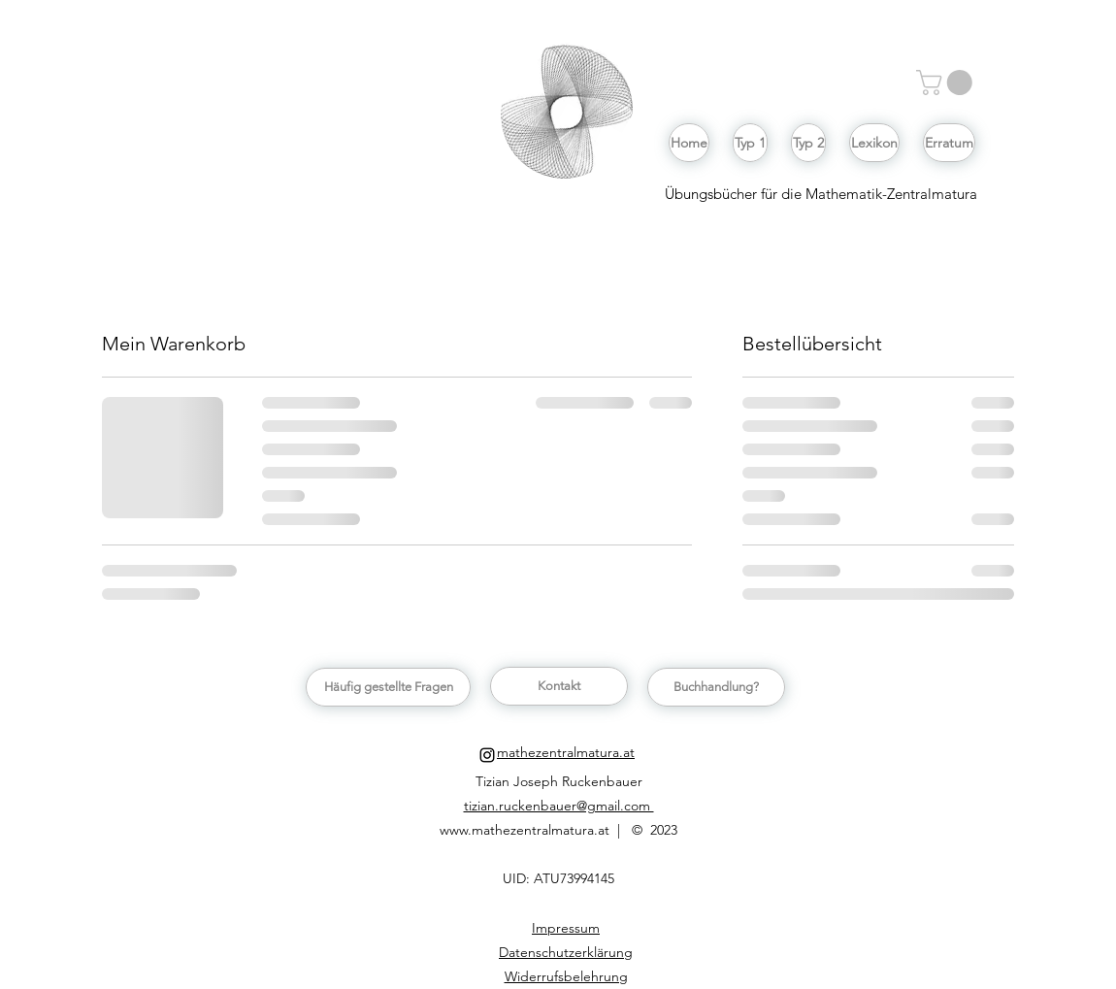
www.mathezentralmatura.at (526, 830)
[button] (947, 82)
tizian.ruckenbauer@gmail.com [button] (559, 805)
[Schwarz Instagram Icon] (487, 755)
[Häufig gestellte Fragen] (388, 687)
